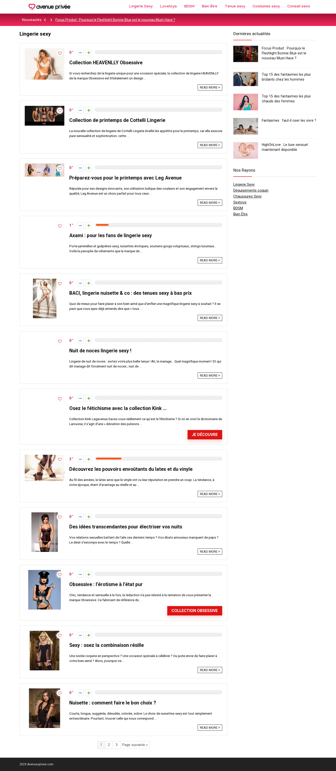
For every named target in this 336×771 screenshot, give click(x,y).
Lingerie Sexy (141, 7)
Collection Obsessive (194, 610)
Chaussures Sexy (247, 196)
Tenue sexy (235, 7)
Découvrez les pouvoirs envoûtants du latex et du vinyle (130, 469)
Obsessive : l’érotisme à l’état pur (106, 584)
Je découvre (205, 434)
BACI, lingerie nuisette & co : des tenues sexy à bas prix (130, 293)
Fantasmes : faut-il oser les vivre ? (289, 120)
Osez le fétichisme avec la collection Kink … (118, 408)
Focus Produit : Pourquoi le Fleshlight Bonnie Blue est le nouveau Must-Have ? (115, 20)
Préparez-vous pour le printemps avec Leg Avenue (125, 178)
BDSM (189, 7)
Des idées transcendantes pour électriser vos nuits (125, 527)
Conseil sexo (298, 7)
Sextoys (239, 202)
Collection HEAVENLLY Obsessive (106, 63)
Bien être (209, 7)
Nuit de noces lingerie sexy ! (100, 351)
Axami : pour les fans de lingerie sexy (110, 235)
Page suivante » (135, 745)
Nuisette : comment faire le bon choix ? (112, 703)
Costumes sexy (266, 7)
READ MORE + (210, 87)
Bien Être (240, 214)
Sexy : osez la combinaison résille (106, 645)
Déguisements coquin (250, 190)
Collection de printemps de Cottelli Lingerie (117, 120)
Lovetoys (168, 7)
